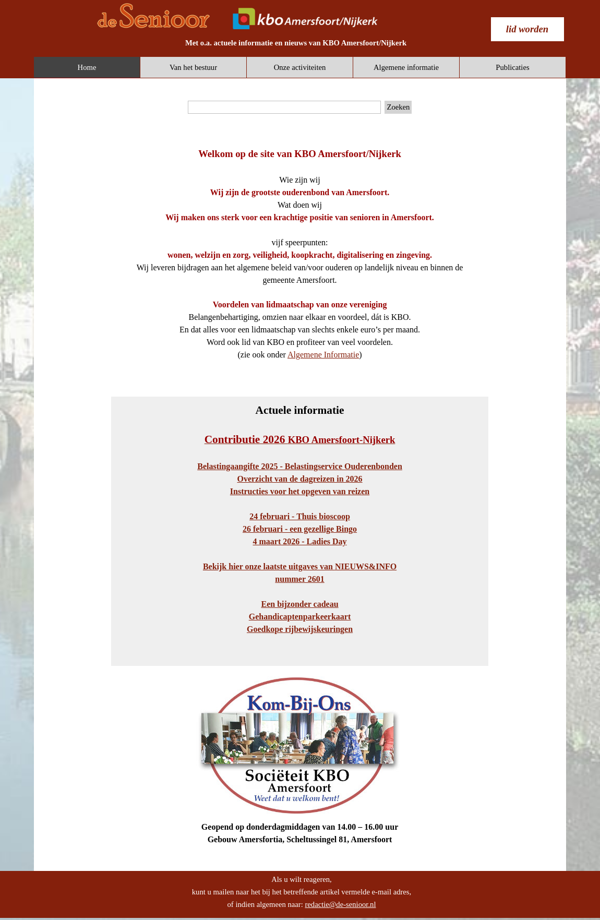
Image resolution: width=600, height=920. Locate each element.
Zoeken (398, 107)
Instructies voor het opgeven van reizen (299, 491)
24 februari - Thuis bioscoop (299, 516)
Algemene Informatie (323, 354)
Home (87, 67)
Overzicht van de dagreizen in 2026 (299, 478)
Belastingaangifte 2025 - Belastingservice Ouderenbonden (299, 466)
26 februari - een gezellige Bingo (300, 528)
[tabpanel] (295, 43)
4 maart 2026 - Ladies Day (300, 541)
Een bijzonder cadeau (299, 604)
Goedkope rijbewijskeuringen (300, 629)
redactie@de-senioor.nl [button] (340, 904)
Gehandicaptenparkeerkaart (300, 616)
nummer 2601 (299, 579)
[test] (527, 29)
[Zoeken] (284, 107)
